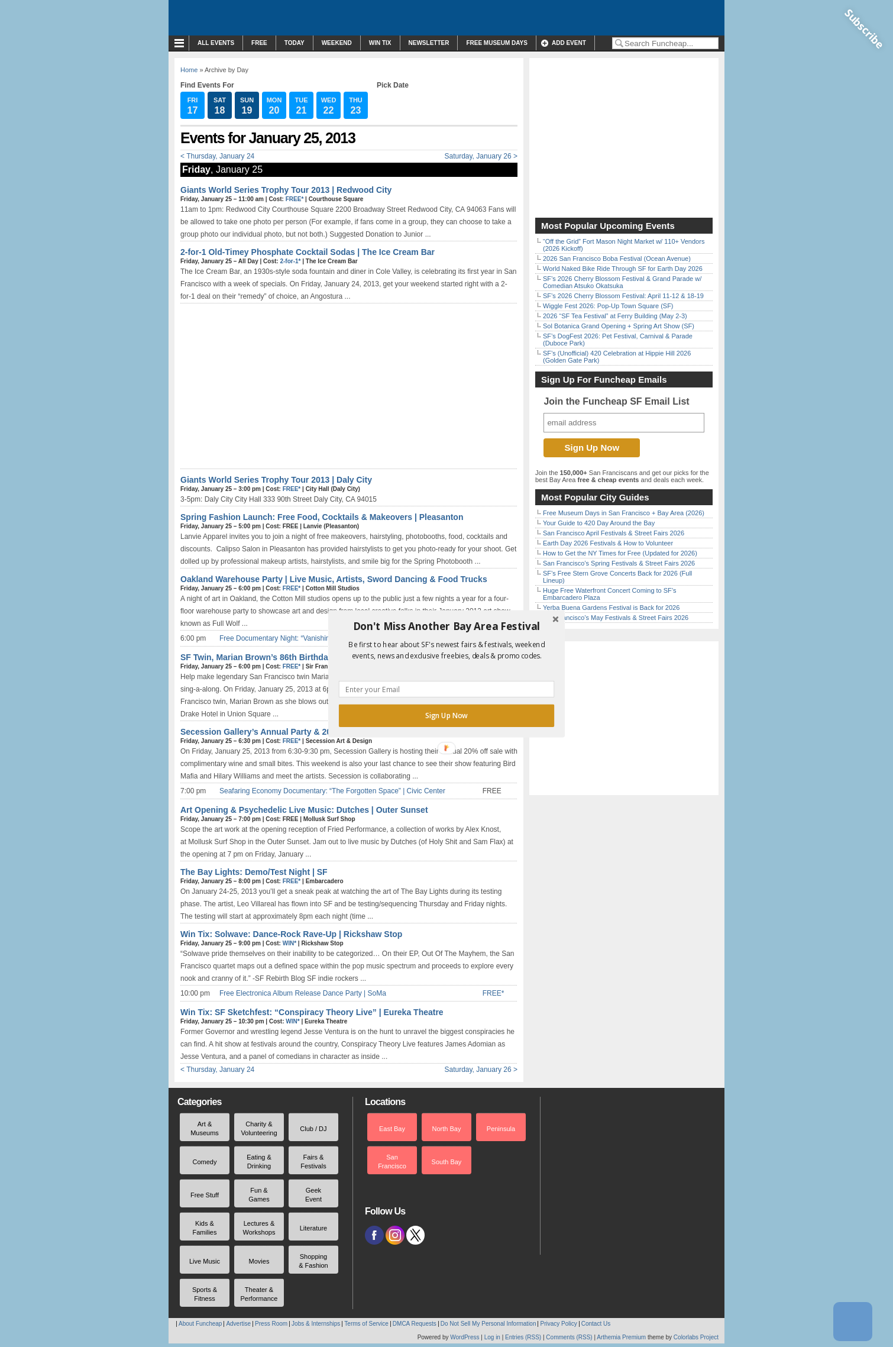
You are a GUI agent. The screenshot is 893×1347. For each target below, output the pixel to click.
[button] (446, 626)
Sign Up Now (446, 715)
